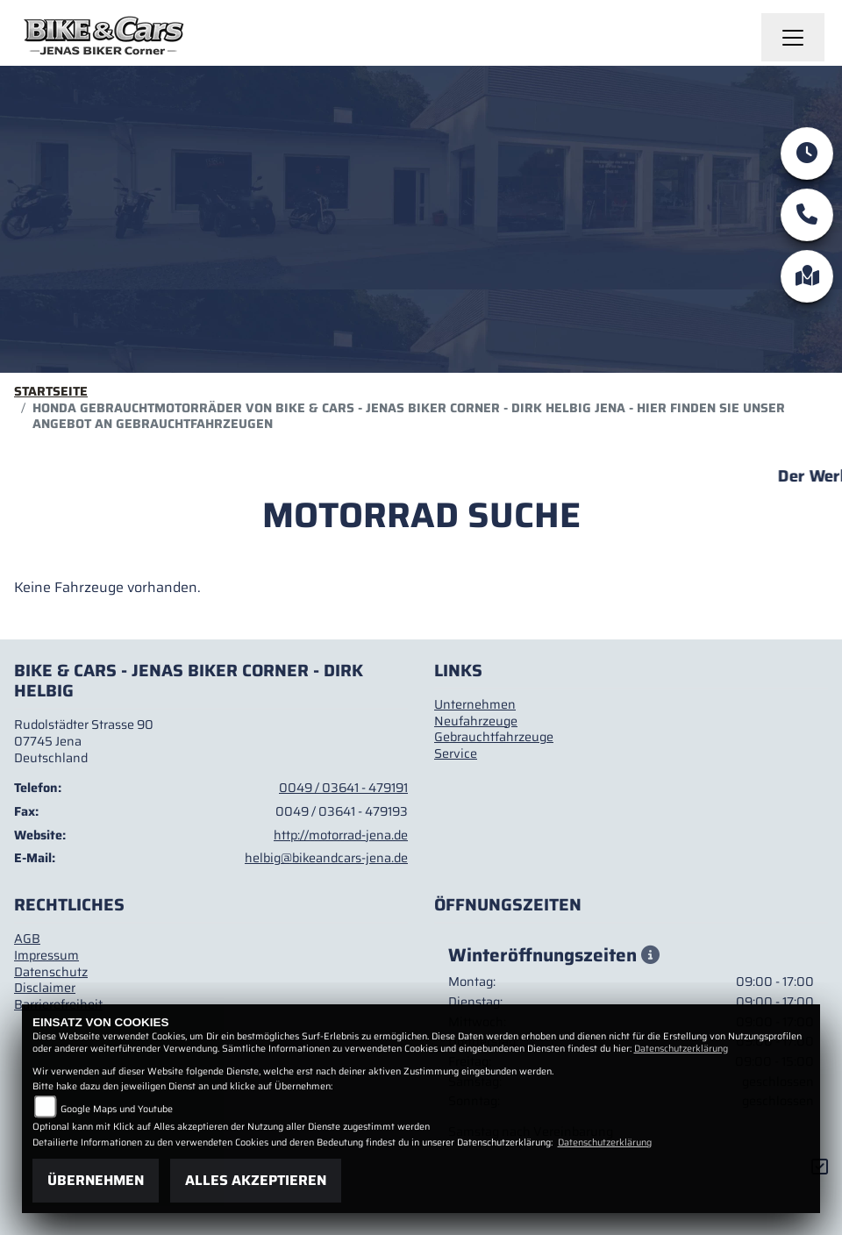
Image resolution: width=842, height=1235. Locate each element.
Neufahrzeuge (475, 721)
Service (455, 753)
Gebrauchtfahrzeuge (493, 736)
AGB (27, 938)
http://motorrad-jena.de (341, 835)
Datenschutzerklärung (681, 1048)
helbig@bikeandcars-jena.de (326, 857)
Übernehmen (95, 1180)
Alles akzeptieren (255, 1180)
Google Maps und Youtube (117, 1109)
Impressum (46, 955)
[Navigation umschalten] (792, 37)
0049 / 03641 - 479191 (343, 787)
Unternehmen (475, 704)
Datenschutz (51, 972)
